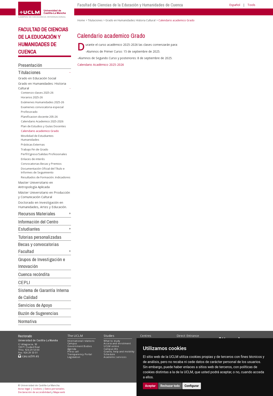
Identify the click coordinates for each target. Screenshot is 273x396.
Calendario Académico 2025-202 (99, 65)
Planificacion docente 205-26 (39, 117)
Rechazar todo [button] (170, 385)
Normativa (27, 321)
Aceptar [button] (150, 385)
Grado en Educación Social (37, 78)
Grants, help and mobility (119, 351)
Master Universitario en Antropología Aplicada (35, 184)
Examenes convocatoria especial (42, 107)
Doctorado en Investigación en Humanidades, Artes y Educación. (42, 204)
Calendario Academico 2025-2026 (42, 121)
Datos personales (54, 388)
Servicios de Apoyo (35, 305)
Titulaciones (29, 72)
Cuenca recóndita (34, 274)
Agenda (71, 348)
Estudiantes (29, 229)
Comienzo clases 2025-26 (37, 92)
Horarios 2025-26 (32, 97)
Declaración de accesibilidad (34, 392)
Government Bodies (79, 346)
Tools (251, 5)
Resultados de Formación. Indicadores (45, 177)
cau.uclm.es (28, 356)
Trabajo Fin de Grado (34, 149)
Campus (72, 343)
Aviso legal (24, 388)
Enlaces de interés (33, 159)
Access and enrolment (117, 343)
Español (234, 5)
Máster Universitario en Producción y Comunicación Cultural (44, 194)
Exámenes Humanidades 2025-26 (42, 102)
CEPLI (24, 282)
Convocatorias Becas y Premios (41, 164)
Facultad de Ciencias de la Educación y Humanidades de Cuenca (130, 5)
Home (81, 20)
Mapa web (59, 392)
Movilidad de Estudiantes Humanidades (37, 138)
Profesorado (29, 112)
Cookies (37, 388)
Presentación (30, 65)
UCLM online (111, 346)
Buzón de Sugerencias (38, 313)
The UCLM (75, 336)
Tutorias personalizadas (39, 237)
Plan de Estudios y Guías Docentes (43, 126)
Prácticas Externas (33, 144)
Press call (73, 351)
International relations (80, 340)
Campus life (111, 348)
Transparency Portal (79, 354)
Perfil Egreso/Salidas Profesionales (44, 154)
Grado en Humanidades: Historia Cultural (130, 20)
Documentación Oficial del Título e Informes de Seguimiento (43, 170)
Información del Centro (38, 222)
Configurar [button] (191, 385)
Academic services (115, 357)
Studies (109, 336)
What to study (112, 340)
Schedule (109, 354)
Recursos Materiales (36, 213)
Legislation (73, 357)
